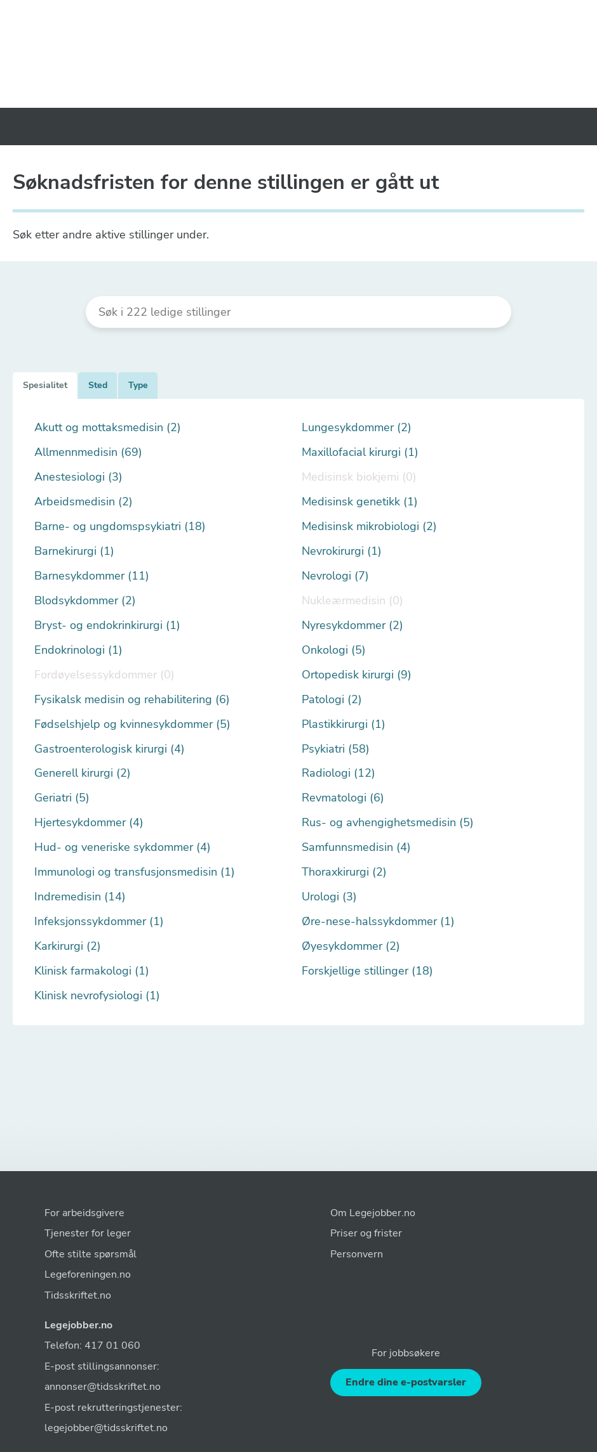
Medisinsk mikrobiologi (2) (369, 526)
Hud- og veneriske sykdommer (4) (122, 847)
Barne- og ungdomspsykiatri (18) (120, 526)
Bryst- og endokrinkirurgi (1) (107, 625)
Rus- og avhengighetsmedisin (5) (388, 822)
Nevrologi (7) (335, 576)
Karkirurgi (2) (67, 946)
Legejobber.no (78, 1325)
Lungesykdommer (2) (357, 427)
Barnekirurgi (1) (74, 551)
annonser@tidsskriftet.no (102, 1387)
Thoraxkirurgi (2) (344, 872)
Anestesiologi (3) (78, 477)
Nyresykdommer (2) (352, 625)
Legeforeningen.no (87, 1274)
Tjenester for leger (87, 1233)
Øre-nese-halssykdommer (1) (378, 921)
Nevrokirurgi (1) (342, 551)
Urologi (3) (329, 897)
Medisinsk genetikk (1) (360, 502)
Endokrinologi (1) (78, 650)
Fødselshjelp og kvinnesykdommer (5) (132, 724)
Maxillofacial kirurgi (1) (360, 452)
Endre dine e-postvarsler (405, 1382)
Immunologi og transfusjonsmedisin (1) (134, 872)
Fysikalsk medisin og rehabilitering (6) (132, 699)
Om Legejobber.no (372, 1213)
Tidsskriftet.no (77, 1295)
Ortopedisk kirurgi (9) (357, 675)
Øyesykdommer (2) (351, 946)
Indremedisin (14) (80, 897)
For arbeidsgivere (84, 1213)
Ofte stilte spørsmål (90, 1254)
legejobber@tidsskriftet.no (106, 1428)
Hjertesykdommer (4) (89, 822)
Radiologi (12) (338, 773)
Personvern (356, 1254)
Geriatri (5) (62, 798)
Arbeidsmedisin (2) (83, 502)
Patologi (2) (332, 699)
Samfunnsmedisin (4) (356, 847)
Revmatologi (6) (343, 798)
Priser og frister (366, 1233)
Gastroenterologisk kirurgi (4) (109, 749)
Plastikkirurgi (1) (344, 724)
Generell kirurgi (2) (82, 773)
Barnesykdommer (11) (91, 576)
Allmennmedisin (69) (88, 452)
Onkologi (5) (334, 650)
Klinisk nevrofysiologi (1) (97, 996)
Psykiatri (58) (336, 749)
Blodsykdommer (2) (85, 600)
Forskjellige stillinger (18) (367, 971)
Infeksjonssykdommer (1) (99, 921)
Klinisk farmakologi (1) (91, 971)
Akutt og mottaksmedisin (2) (107, 427)
